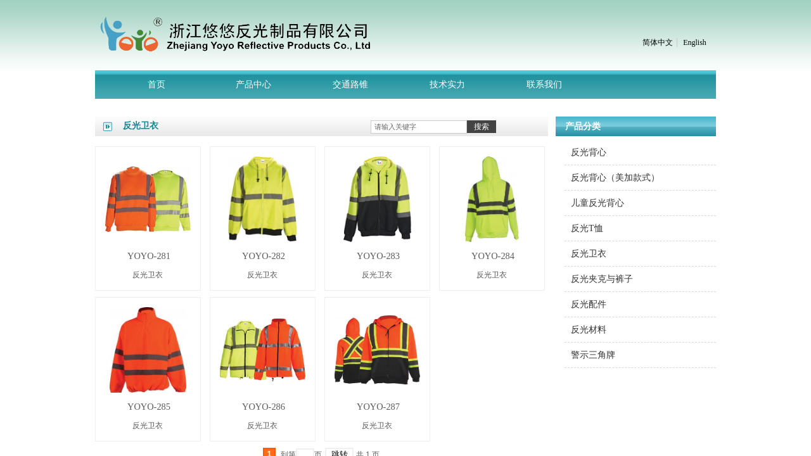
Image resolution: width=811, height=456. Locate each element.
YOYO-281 (148, 256)
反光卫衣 (147, 274)
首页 (156, 84)
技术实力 (447, 84)
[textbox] (419, 127)
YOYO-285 (148, 407)
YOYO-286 (263, 407)
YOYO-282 (263, 256)
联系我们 (544, 84)
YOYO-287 (378, 407)
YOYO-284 (492, 256)
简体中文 (657, 42)
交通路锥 (350, 84)
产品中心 (253, 84)
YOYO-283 (378, 256)
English (694, 42)
